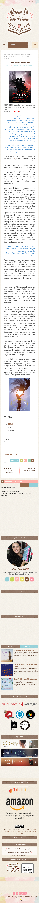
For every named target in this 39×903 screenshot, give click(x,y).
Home (6, 54)
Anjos (5, 56)
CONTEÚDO (28, 647)
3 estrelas (12, 54)
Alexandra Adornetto (26, 54)
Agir (17, 54)
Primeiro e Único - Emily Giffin (24, 650)
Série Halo (12, 56)
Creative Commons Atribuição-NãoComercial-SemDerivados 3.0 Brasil (19, 831)
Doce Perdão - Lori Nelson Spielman (25, 679)
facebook (33, 485)
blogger (25, 485)
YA (17, 56)
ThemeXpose (6, 896)
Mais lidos (10, 647)
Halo (10, 424)
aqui (13, 159)
